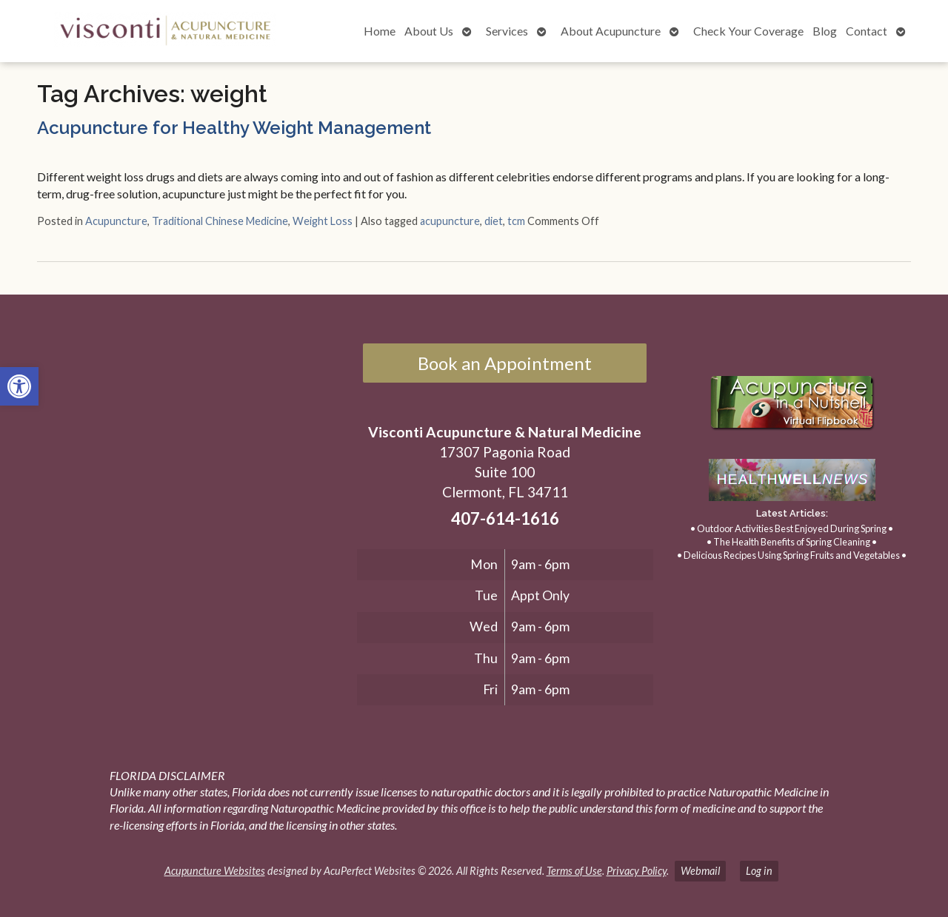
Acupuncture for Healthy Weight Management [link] (234, 127)
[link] (19, 386)
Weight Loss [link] (323, 221)
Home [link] (379, 31)
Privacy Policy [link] (637, 870)
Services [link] (507, 31)
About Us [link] (428, 31)
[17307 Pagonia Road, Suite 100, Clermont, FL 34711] (183, 495)
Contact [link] (866, 31)
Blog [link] (824, 31)
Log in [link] (759, 870)
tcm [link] (516, 221)
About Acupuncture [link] (611, 31)
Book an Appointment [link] (505, 363)
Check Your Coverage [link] (748, 31)
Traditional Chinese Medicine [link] (220, 221)
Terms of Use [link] (574, 870)
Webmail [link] (700, 870)
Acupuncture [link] (116, 221)
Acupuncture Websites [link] (214, 870)
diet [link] (493, 221)
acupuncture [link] (450, 221)
